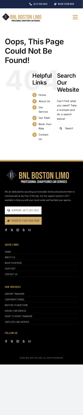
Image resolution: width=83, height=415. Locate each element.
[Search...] (67, 128)
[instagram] (17, 230)
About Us (44, 101)
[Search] (61, 128)
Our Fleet (44, 117)
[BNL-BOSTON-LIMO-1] (22, 13)
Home (42, 95)
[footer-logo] (37, 169)
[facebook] (6, 230)
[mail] (29, 230)
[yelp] (23, 230)
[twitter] (12, 230)
